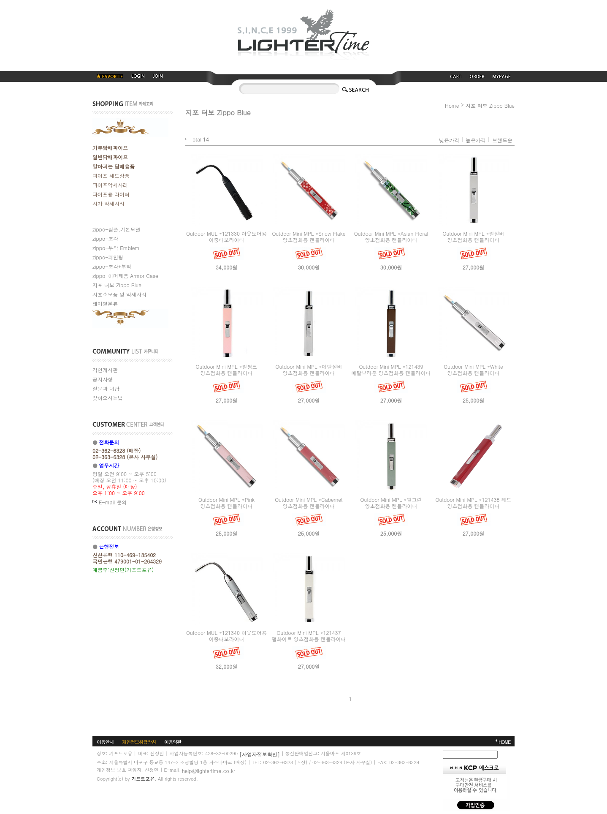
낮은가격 (449, 140)
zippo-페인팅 (107, 257)
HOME (504, 742)
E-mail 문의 (109, 502)
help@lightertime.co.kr (208, 770)
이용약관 (172, 742)
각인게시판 (105, 369)
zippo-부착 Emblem (115, 247)
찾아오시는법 (107, 397)
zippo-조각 (105, 238)
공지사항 (102, 379)
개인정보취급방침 (139, 742)
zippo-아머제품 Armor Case (125, 275)
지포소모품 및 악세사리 (119, 294)
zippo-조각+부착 (111, 266)
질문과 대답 (105, 388)
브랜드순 (502, 140)
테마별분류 (105, 303)
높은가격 (476, 140)
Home (452, 105)
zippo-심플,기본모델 (116, 229)
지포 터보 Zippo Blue (116, 285)
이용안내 (105, 742)
